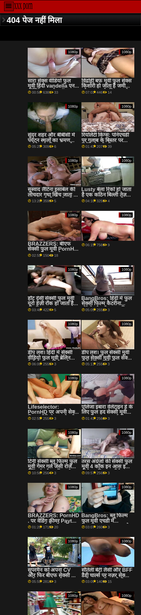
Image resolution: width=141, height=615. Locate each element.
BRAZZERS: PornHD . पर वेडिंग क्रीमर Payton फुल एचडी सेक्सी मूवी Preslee (53, 523)
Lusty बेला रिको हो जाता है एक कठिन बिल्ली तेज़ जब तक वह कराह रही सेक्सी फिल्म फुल (106, 197)
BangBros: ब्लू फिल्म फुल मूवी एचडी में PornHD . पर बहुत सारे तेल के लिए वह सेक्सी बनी (106, 523)
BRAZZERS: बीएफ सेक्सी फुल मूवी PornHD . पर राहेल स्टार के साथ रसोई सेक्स (53, 252)
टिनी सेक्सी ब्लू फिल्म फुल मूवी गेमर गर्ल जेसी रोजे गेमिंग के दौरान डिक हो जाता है (52, 469)
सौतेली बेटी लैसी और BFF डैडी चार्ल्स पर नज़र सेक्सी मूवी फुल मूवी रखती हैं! (106, 575)
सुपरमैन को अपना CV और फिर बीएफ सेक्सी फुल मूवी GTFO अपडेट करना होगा (53, 578)
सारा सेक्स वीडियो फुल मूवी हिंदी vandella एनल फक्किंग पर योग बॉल (53, 86)
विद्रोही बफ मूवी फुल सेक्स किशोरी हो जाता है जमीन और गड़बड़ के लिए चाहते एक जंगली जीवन (106, 89)
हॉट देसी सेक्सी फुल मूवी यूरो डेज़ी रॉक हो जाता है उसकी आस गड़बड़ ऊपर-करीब (51, 306)
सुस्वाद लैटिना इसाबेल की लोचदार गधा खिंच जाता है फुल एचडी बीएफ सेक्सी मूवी (52, 197)
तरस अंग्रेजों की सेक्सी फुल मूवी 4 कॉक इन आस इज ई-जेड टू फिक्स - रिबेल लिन (106, 469)
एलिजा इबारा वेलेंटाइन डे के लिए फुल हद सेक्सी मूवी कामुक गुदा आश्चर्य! (107, 412)
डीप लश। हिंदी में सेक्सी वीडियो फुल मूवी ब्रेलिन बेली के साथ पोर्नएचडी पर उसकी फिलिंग (52, 360)
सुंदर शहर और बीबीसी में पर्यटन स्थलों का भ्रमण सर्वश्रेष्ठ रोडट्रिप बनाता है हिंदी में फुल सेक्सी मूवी (51, 143)
